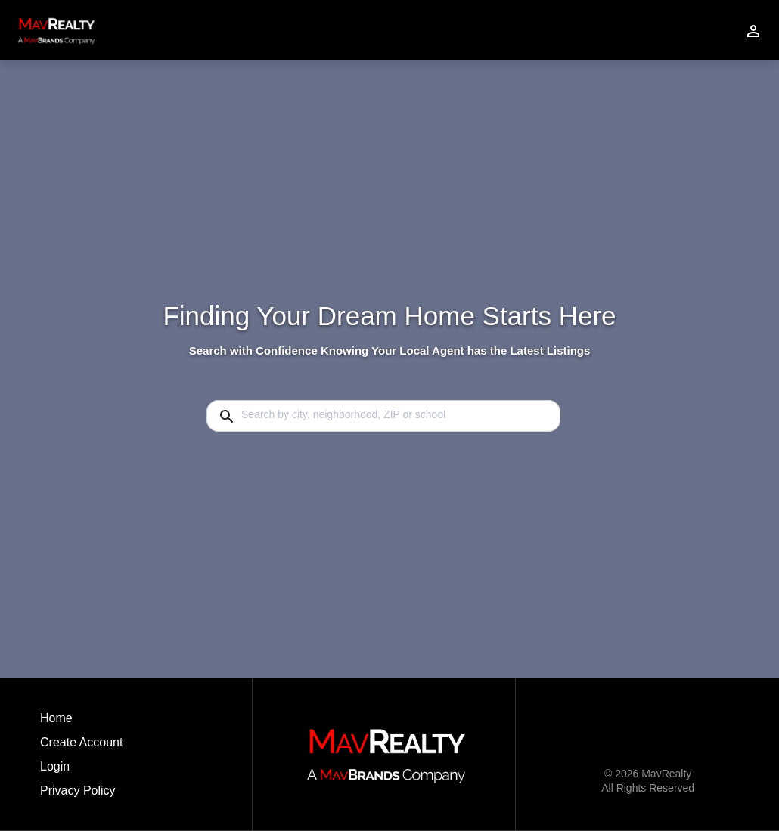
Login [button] (55, 766)
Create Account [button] (81, 742)
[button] (81, 770)
